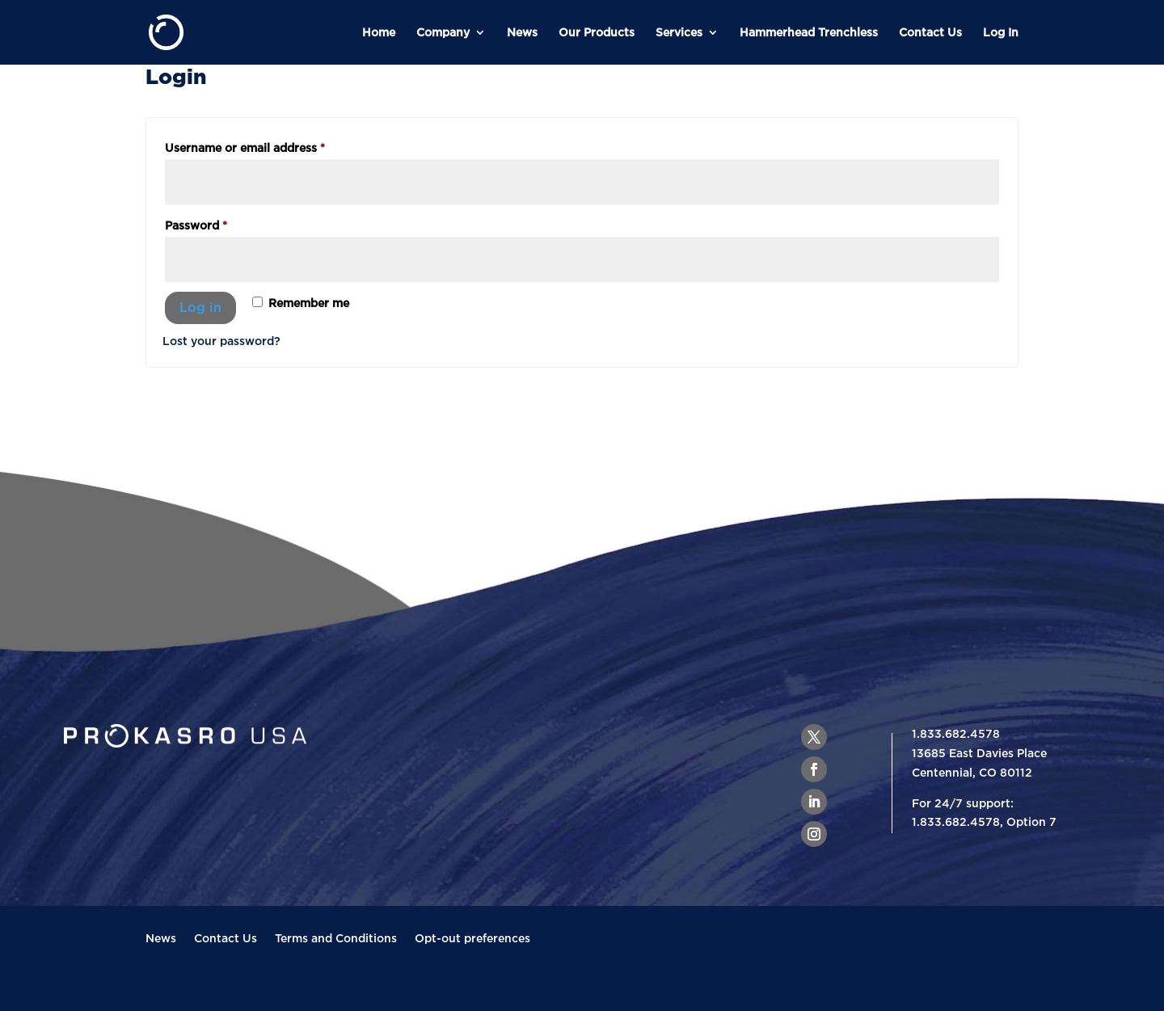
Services (679, 32)
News (522, 32)
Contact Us (930, 32)
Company (443, 32)
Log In (1000, 32)
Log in (200, 307)
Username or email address (270, 145)
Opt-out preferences (472, 938)
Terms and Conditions (336, 938)
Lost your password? (221, 341)
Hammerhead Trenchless (809, 32)
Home (378, 32)
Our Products (597, 32)
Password (221, 222)
